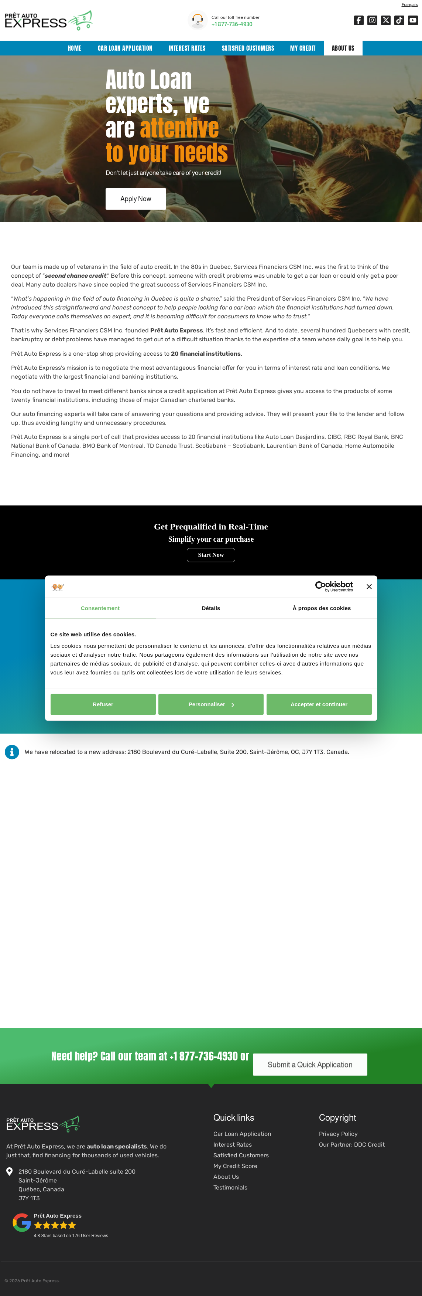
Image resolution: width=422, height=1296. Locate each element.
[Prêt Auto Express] (211, 844)
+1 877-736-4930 (232, 24)
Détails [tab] (211, 608)
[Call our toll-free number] (198, 20)
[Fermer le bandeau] (369, 586)
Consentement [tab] (100, 608)
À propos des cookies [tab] (322, 608)
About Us (343, 48)
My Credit (303, 48)
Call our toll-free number (236, 17)
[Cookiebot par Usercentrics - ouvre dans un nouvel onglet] (320, 586)
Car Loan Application (125, 48)
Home (75, 48)
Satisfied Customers (248, 48)
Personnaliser (211, 704)
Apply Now (135, 199)
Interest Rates (187, 48)
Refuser (103, 704)
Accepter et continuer (319, 704)
